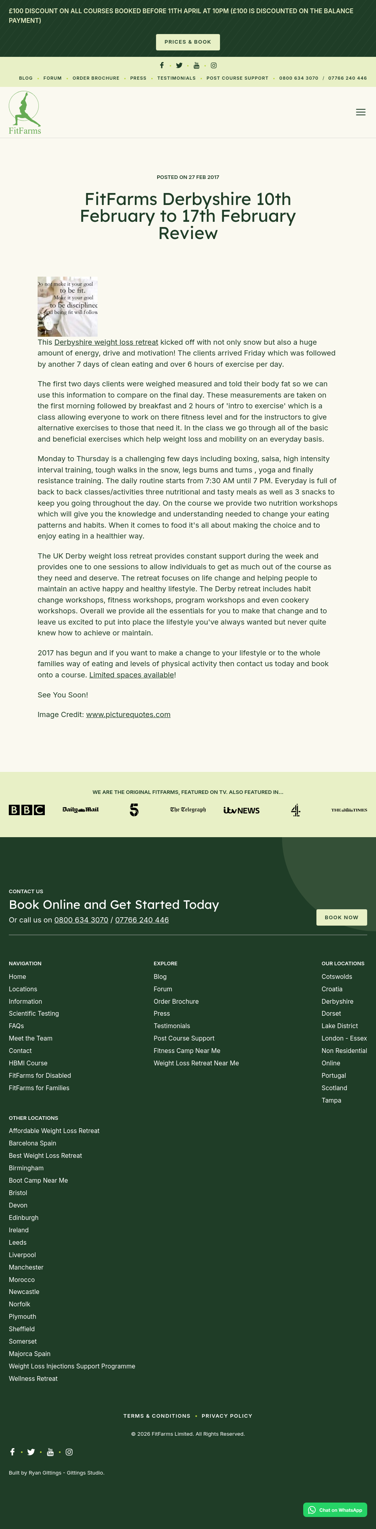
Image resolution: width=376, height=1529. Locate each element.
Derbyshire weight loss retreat (106, 342)
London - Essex (344, 1038)
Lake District (340, 1026)
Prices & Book (187, 41)
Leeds (17, 1242)
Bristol (18, 1193)
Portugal (334, 1075)
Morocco (22, 1280)
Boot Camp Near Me (38, 1180)
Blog (26, 78)
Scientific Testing (34, 1013)
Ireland (19, 1230)
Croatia (332, 989)
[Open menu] (360, 112)
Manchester (26, 1267)
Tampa (331, 1100)
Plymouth (22, 1316)
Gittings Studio (85, 1472)
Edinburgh (23, 1218)
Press (138, 78)
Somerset (23, 1341)
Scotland (334, 1088)
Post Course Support (237, 78)
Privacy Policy (227, 1415)
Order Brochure (96, 78)
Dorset (331, 1013)
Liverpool (22, 1255)
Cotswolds (337, 976)
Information (25, 1001)
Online (331, 1063)
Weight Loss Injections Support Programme (72, 1366)
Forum (53, 78)
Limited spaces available (131, 674)
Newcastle (24, 1292)
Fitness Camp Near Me (187, 1051)
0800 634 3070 (298, 78)
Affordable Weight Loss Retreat (54, 1131)
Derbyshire (338, 1001)
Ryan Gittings (45, 1472)
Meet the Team (30, 1038)
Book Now (342, 917)
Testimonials (176, 78)
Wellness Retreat (33, 1378)
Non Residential (344, 1051)
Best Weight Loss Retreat (45, 1155)
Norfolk (19, 1304)
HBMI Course (28, 1063)
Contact (20, 1051)
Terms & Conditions (156, 1415)
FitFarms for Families (39, 1088)
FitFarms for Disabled (40, 1075)
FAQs (16, 1026)
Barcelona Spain (32, 1143)
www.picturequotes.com (128, 714)
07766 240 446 (347, 78)
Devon (18, 1205)
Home (17, 976)
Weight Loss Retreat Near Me (196, 1063)
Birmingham (26, 1168)
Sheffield (22, 1329)
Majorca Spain (29, 1354)
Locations (23, 989)
